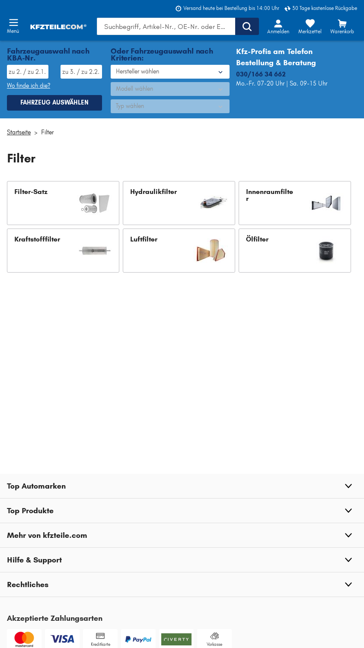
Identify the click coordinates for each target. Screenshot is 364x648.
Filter (47, 132)
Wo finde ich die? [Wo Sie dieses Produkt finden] (28, 85)
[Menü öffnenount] (13, 22)
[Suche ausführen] (247, 26)
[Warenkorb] (342, 26)
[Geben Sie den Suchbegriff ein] (166, 26)
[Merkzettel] (310, 26)
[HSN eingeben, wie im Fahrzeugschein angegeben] (27, 72)
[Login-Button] (278, 26)
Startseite (19, 132)
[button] (63, 203)
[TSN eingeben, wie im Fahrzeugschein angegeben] (81, 72)
